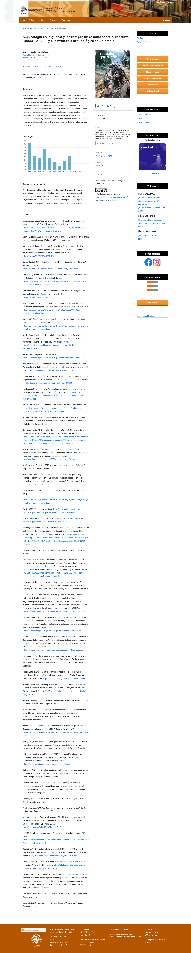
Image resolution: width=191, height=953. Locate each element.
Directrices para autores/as (152, 65)
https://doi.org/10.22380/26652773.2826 (44, 66)
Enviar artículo (152, 59)
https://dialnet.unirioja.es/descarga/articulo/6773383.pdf (54, 370)
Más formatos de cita (105, 143)
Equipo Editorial (152, 91)
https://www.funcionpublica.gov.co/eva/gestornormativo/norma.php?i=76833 (54, 358)
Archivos (42, 20)
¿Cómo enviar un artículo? (149, 198)
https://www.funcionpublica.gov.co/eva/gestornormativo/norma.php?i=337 (53, 631)
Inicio (22, 20)
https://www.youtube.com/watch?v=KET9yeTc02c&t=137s (53, 856)
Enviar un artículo (152, 303)
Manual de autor (152, 72)
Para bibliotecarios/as (147, 123)
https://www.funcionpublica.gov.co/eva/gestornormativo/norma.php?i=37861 (54, 611)
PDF (111, 106)
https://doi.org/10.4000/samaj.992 (37, 297)
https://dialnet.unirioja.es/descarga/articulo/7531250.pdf (46, 764)
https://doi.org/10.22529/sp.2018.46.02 (39, 256)
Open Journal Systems (146, 316)
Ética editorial (152, 85)
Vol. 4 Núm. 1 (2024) (48, 29)
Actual (31, 20)
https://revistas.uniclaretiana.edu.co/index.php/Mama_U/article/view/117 (53, 269)
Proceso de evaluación (152, 78)
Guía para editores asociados (150, 220)
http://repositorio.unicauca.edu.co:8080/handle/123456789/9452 (50, 459)
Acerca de (66, 20)
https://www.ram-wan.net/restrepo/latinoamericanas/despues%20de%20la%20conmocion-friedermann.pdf (53, 395)
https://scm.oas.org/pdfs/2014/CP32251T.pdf (42, 827)
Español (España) (144, 42)
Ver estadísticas (152, 173)
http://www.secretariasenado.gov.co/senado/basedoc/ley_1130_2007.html (53, 650)
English (140, 38)
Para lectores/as (145, 114)
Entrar (170, 2)
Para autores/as (145, 119)
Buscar (167, 20)
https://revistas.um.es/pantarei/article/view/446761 (50, 383)
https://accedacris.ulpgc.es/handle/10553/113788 (64, 678)
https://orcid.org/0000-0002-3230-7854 (35, 58)
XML (101, 106)
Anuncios (54, 20)
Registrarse (160, 2)
